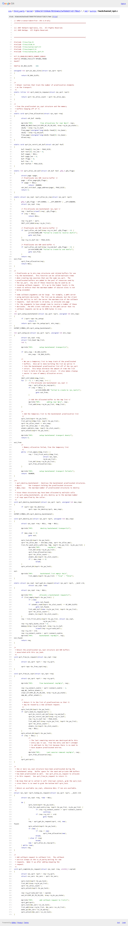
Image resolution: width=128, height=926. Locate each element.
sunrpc (93, 11)
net (86, 11)
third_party (19, 11)
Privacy (20, 922)
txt (118, 922)
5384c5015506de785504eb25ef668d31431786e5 (57, 11)
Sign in (123, 3)
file (55, 17)
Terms (26, 922)
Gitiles (13, 922)
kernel (30, 11)
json (124, 922)
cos (10, 11)
